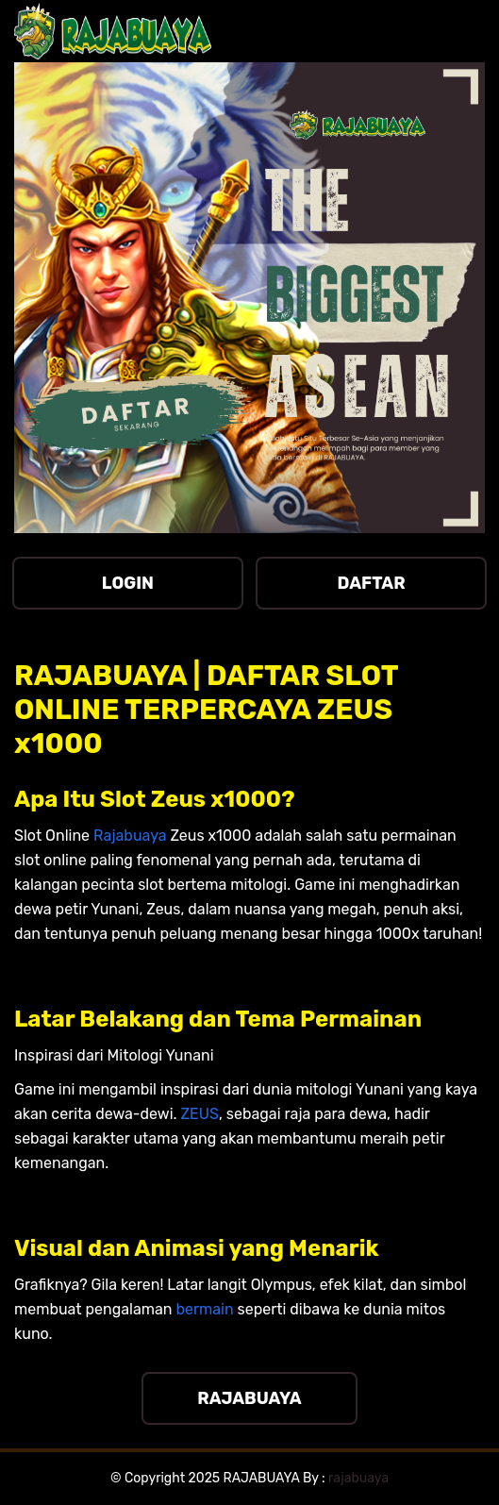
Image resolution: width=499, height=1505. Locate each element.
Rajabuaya (130, 835)
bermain (204, 1309)
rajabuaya (358, 1478)
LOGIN (128, 583)
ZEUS (199, 1114)
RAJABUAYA (249, 1398)
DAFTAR (372, 583)
